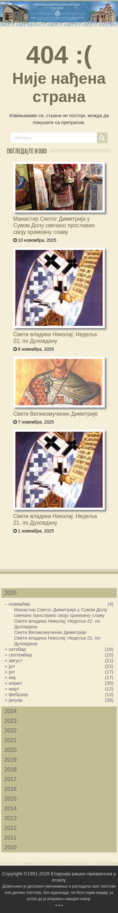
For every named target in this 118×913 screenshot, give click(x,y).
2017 (10, 779)
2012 (10, 828)
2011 (10, 838)
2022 (10, 730)
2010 (10, 847)
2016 (10, 789)
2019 (10, 760)
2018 (10, 769)
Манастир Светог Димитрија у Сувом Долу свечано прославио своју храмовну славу (54, 225)
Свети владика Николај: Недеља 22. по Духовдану (55, 337)
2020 (10, 750)
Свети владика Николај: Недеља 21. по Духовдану (55, 519)
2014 (10, 808)
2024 (10, 711)
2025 (10, 593)
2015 (10, 799)
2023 (10, 721)
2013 (10, 818)
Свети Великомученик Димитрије (55, 414)
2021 (10, 740)
